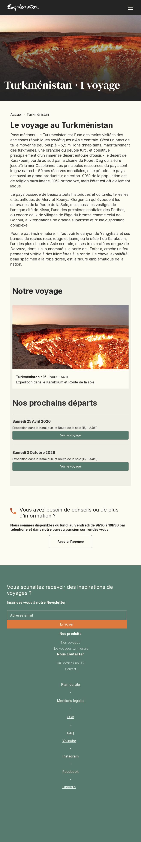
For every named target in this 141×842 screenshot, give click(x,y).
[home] (34, 9)
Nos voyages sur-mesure (70, 648)
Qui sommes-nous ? (70, 663)
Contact (70, 669)
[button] (130, 8)
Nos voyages (70, 642)
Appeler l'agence (70, 541)
